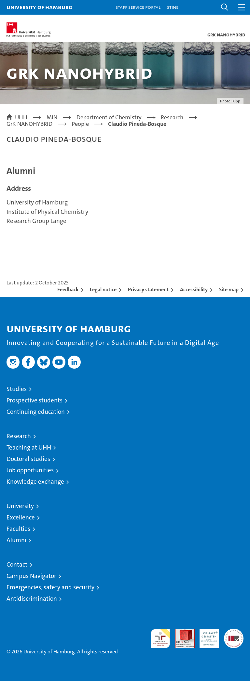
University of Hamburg (39, 7)
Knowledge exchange (35, 482)
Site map (229, 289)
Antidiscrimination (32, 599)
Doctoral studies (28, 459)
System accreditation (233, 635)
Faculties (18, 529)
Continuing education (36, 412)
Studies (17, 389)
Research (19, 436)
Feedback (67, 289)
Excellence (21, 517)
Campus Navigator (31, 576)
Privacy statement (148, 289)
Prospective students (34, 400)
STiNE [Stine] (172, 7)
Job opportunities (30, 470)
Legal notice (103, 289)
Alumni (16, 540)
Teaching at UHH (29, 447)
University (20, 506)
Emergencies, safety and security (50, 587)
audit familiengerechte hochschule (160, 638)
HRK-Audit (206, 635)
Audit (181, 632)
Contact (17, 564)
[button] (224, 7)
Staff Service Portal (138, 7)
